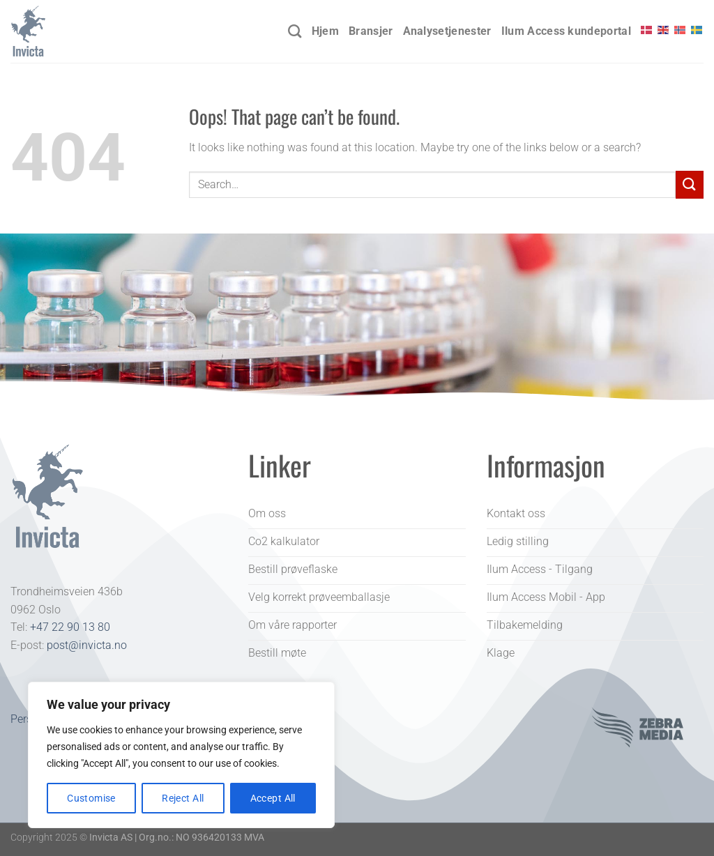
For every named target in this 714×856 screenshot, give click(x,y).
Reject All (183, 798)
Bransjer (371, 31)
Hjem (325, 31)
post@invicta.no (87, 645)
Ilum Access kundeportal (566, 31)
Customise (91, 798)
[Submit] (690, 184)
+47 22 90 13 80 (70, 627)
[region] (181, 755)
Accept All (273, 798)
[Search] (294, 31)
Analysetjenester (447, 31)
